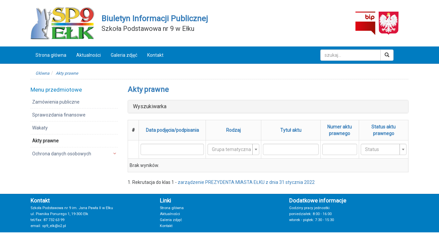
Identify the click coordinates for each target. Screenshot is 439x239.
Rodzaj (233, 130)
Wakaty (40, 127)
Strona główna (50, 55)
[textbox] (231, 149)
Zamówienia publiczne (56, 102)
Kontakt (155, 55)
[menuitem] (74, 102)
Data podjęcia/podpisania (172, 130)
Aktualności (88, 55)
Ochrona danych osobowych (61, 153)
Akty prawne (67, 73)
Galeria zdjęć (124, 55)
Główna (42, 73)
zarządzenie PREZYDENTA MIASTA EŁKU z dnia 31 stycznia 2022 (246, 182)
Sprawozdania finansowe (59, 115)
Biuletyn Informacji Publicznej (154, 18)
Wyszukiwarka (149, 106)
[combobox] (233, 149)
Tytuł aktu (290, 130)
